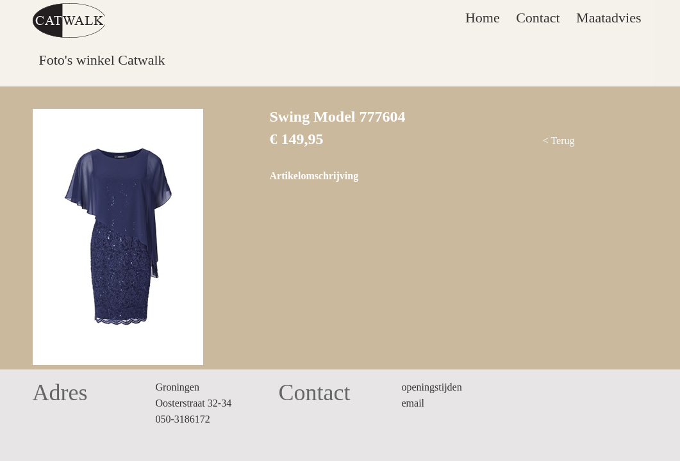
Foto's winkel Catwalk (102, 60)
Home (482, 18)
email (413, 403)
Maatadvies (608, 18)
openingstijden (432, 387)
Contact (538, 18)
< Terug (559, 140)
